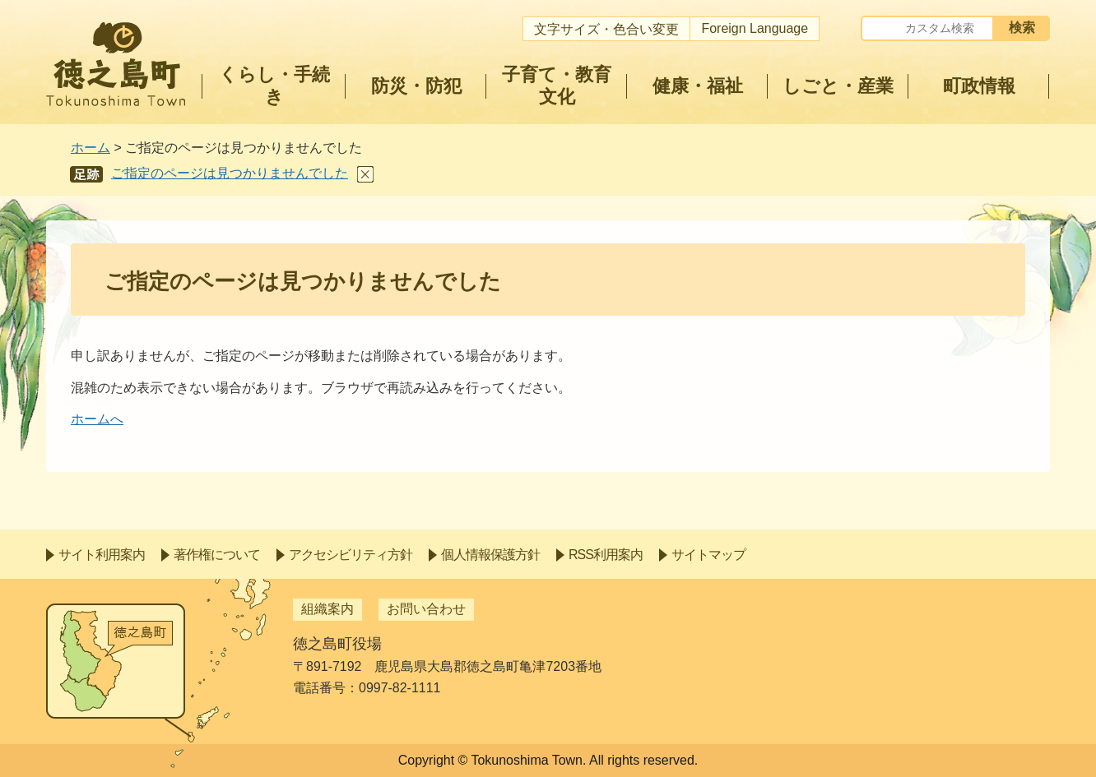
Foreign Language (754, 28)
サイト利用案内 (101, 555)
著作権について (217, 555)
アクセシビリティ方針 (350, 555)
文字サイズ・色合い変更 (606, 29)
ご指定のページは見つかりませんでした (229, 173)
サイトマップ (708, 555)
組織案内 (327, 609)
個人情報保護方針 (490, 555)
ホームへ (97, 419)
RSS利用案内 (606, 555)
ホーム (90, 148)
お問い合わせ (426, 609)
